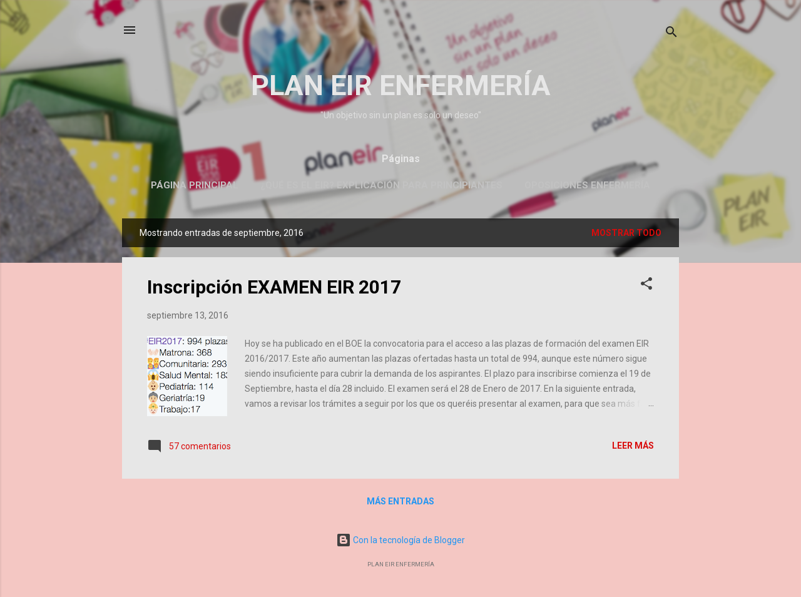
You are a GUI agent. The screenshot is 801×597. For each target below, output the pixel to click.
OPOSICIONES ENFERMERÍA (587, 185)
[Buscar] (671, 34)
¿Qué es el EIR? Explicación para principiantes (381, 185)
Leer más (633, 446)
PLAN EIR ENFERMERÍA (401, 85)
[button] (646, 285)
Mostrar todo (626, 233)
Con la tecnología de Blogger (400, 540)
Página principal (194, 185)
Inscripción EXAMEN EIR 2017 (274, 287)
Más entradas (400, 501)
